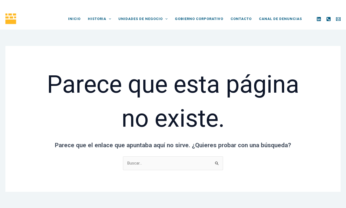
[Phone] (328, 19)
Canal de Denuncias (280, 19)
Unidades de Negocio (143, 19)
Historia (99, 19)
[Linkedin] (319, 19)
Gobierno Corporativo (199, 19)
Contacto (241, 19)
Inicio (74, 19)
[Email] (338, 19)
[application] (108, 19)
